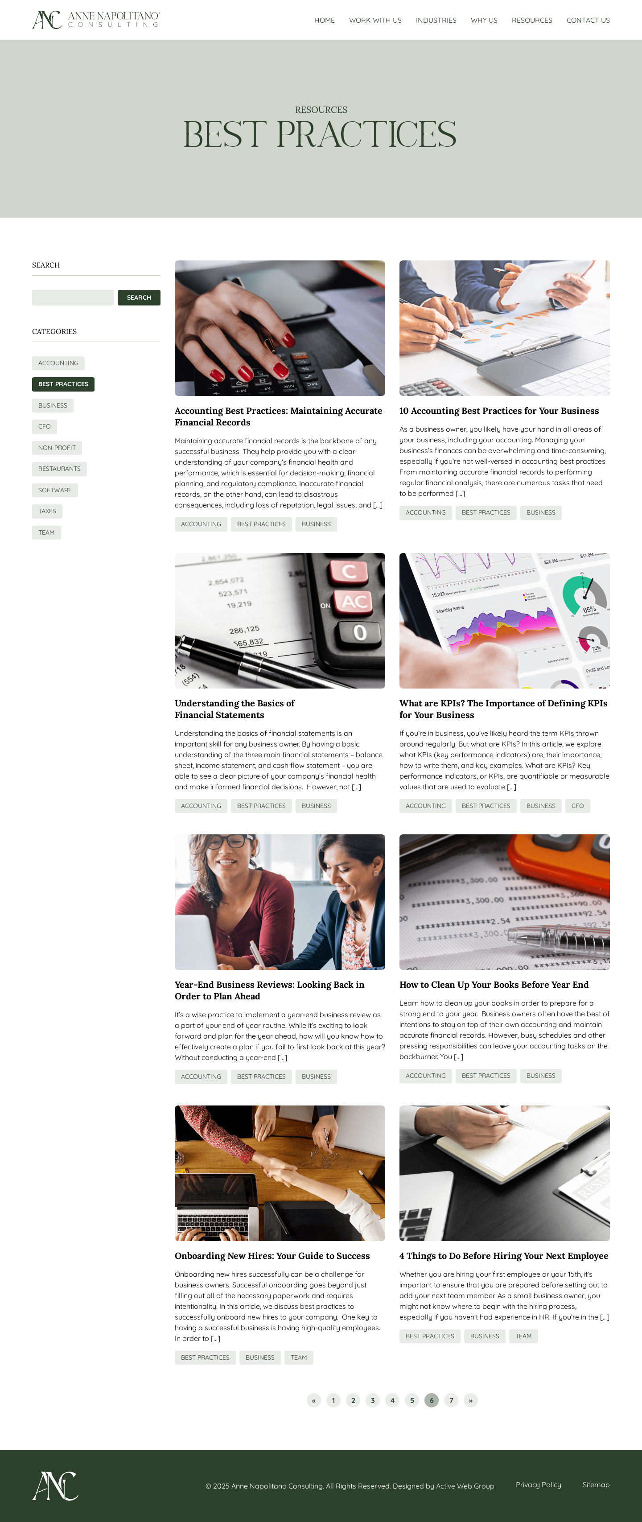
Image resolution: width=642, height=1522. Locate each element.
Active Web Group (465, 1485)
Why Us (484, 20)
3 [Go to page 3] (373, 1400)
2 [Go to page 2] (353, 1400)
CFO (578, 806)
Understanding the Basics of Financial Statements (234, 708)
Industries (436, 20)
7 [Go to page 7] (451, 1400)
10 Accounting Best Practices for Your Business (499, 410)
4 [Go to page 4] (393, 1400)
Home (324, 20)
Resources (532, 20)
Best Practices (261, 524)
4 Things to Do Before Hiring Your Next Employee (504, 1255)
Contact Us (588, 20)
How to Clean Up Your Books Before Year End (494, 984)
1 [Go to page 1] (333, 1400)
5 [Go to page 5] (412, 1400)
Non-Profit (57, 448)
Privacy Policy (538, 1484)
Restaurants (59, 469)
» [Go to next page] (471, 1400)
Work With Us (375, 20)
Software (55, 490)
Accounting (201, 524)
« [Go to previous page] (314, 1400)
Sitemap (596, 1484)
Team (299, 1357)
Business (316, 524)
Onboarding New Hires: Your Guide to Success (272, 1255)
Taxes (47, 511)
